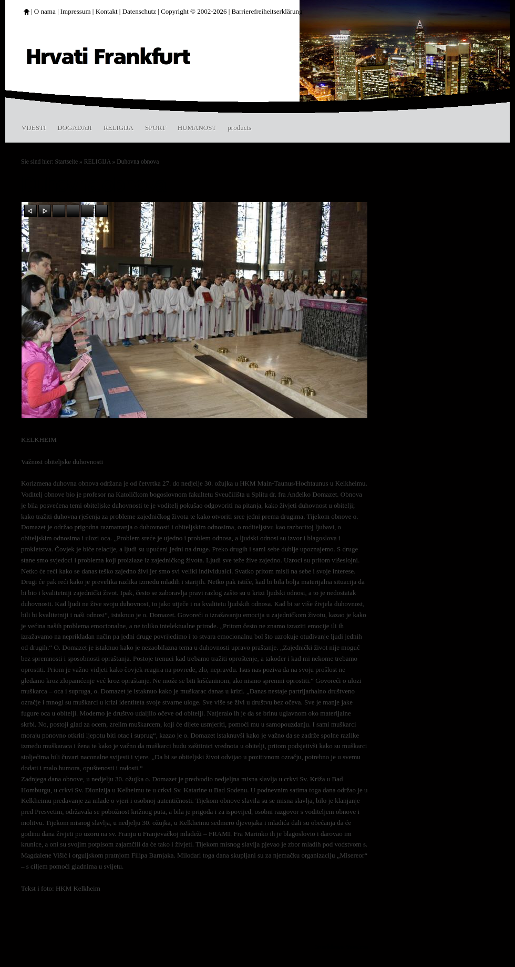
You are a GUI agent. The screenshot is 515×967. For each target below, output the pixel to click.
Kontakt (107, 11)
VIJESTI (34, 128)
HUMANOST (197, 128)
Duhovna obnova (138, 161)
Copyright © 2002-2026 (193, 11)
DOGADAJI (74, 128)
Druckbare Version (340, 947)
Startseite (66, 161)
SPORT (155, 128)
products (239, 128)
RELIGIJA (118, 128)
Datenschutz (139, 11)
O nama (45, 11)
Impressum (75, 11)
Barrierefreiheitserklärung (267, 11)
